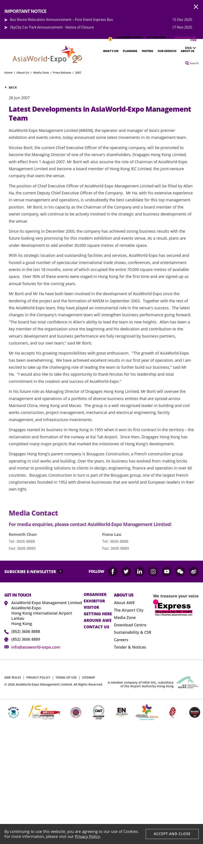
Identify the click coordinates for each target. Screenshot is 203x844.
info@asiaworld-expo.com (35, 647)
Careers (121, 639)
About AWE (124, 602)
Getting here (98, 614)
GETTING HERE (156, 37)
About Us (187, 51)
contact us (96, 627)
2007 (78, 72)
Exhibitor (94, 601)
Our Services (167, 51)
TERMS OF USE (66, 677)
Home (8, 72)
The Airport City (129, 610)
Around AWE (98, 620)
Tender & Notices (130, 647)
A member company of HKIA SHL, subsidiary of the (141, 684)
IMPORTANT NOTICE (110, 37)
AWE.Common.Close (196, 7)
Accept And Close (172, 833)
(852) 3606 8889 (25, 639)
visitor (91, 607)
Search (194, 63)
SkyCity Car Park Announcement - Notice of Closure (52, 27)
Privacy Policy (87, 836)
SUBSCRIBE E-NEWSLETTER (30, 571)
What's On (110, 51)
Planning (130, 51)
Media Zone (41, 72)
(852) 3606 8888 (25, 631)
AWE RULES (12, 677)
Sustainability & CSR (132, 632)
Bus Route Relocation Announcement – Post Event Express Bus (61, 19)
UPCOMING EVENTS (130, 37)
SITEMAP (88, 677)
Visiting (147, 51)
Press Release (62, 72)
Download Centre (130, 624)
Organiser (95, 594)
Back (13, 87)
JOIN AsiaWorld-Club (185, 38)
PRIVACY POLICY (38, 677)
